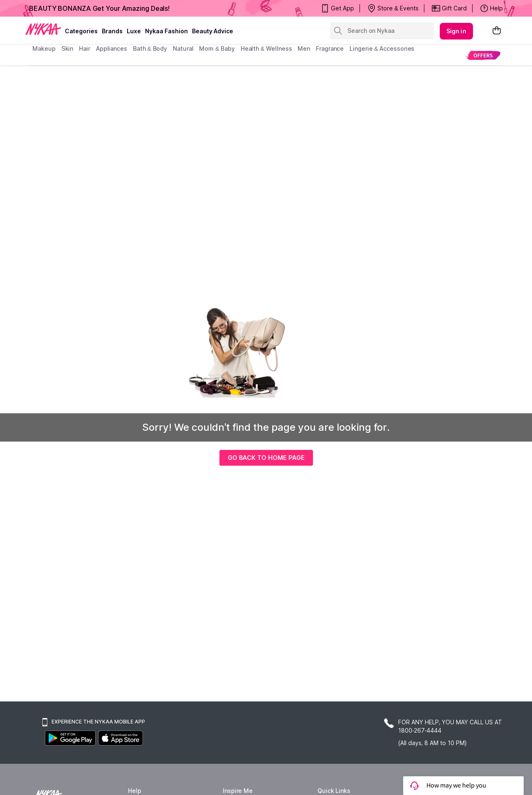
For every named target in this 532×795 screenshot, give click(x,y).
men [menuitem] (304, 48)
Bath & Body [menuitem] (150, 48)
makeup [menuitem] (43, 48)
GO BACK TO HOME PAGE (266, 457)
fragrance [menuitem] (330, 48)
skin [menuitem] (68, 48)
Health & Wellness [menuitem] (266, 48)
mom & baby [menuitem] (216, 48)
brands (112, 31)
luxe (134, 31)
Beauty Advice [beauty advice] (212, 31)
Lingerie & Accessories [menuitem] (382, 48)
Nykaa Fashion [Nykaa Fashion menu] (166, 31)
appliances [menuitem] (111, 48)
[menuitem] (483, 55)
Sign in (456, 31)
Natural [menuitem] (183, 48)
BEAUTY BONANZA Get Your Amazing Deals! (99, 8)
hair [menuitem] (84, 48)
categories (81, 31)
